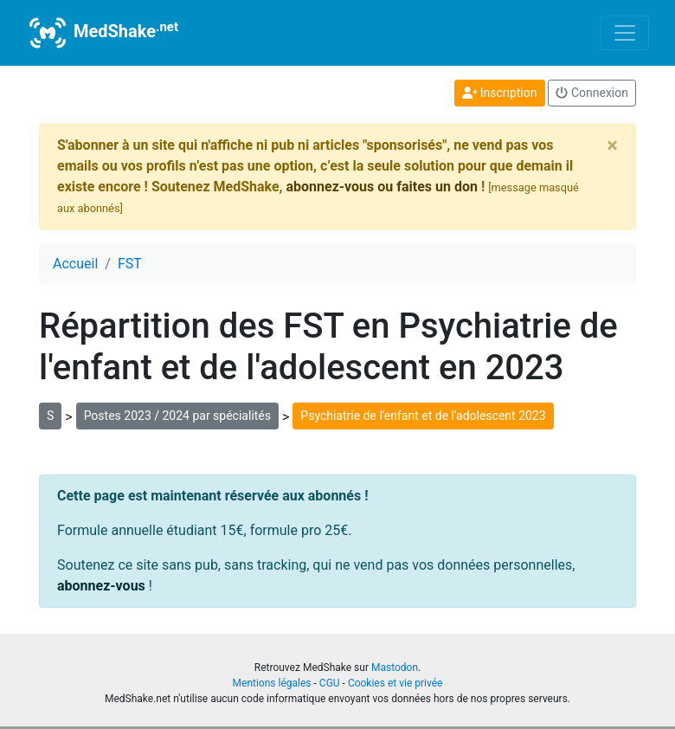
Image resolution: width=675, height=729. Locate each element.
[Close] (612, 145)
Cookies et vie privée (395, 683)
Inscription (499, 93)
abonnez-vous (101, 585)
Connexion (592, 93)
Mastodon (394, 667)
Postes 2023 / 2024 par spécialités (177, 416)
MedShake (102, 33)
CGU (329, 683)
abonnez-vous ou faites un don (381, 186)
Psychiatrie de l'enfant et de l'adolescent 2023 (422, 416)
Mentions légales (272, 683)
